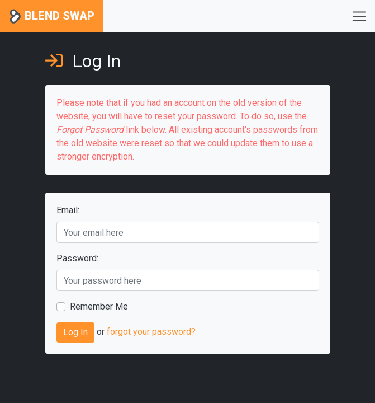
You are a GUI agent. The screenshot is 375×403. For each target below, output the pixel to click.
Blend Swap (51, 16)
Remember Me (99, 306)
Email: (67, 210)
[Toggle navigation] (359, 16)
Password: (77, 258)
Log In (75, 332)
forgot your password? (151, 332)
